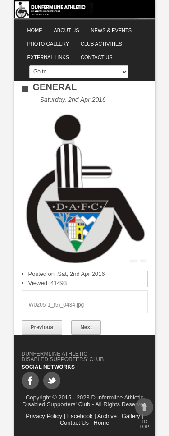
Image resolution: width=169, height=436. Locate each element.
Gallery (131, 416)
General (55, 87)
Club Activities (101, 43)
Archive (107, 416)
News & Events (111, 30)
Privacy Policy (44, 416)
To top (144, 413)
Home (34, 30)
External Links (48, 57)
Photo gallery (48, 43)
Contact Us (97, 57)
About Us (66, 30)
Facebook (80, 416)
